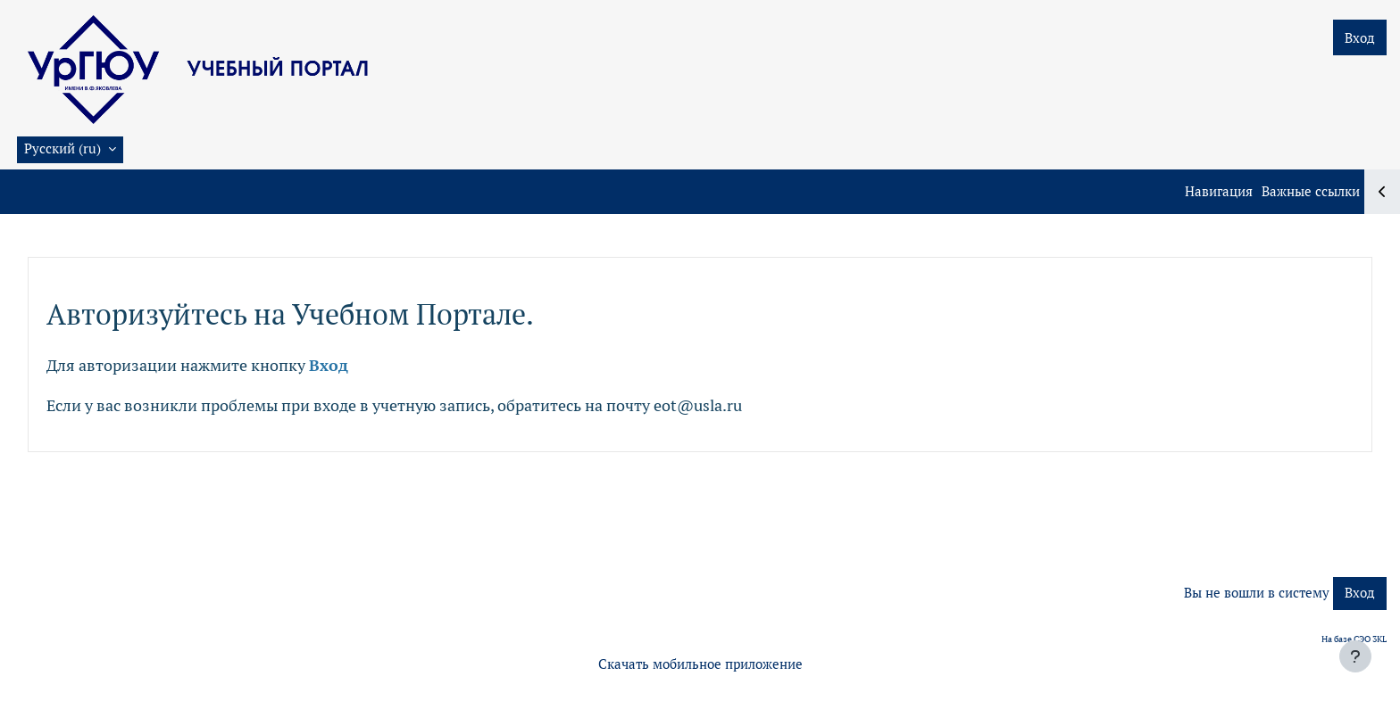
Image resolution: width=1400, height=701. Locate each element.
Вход (1360, 37)
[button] (70, 149)
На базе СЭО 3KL (1354, 639)
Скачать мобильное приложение (700, 664)
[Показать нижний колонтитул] (1355, 656)
